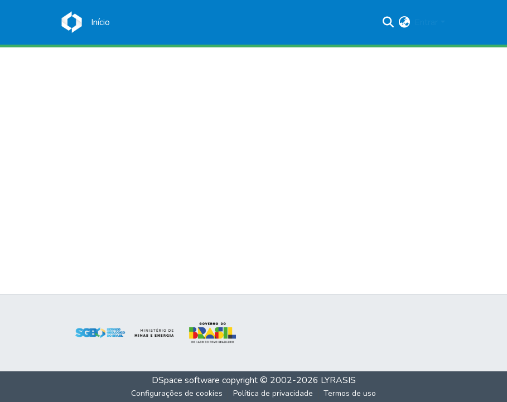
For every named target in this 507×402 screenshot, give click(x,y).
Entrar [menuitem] (426, 22)
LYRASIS (338, 380)
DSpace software (186, 380)
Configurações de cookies (177, 393)
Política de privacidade (273, 393)
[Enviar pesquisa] (388, 22)
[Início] (100, 22)
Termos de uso (349, 393)
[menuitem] (404, 22)
